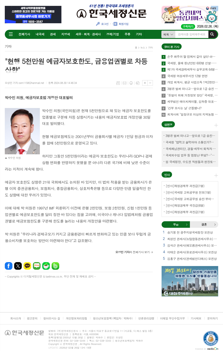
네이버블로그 (37, 266)
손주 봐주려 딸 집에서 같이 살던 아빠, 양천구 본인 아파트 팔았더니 (192, 57)
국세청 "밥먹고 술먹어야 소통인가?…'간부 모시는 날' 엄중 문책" (191, 142)
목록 (118, 83)
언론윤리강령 (146, 318)
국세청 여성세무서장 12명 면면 (187, 76)
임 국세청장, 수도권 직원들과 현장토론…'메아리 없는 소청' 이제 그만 (191, 162)
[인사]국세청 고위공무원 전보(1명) (188, 192)
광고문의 (32, 318)
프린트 (131, 83)
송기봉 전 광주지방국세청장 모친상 (190, 232)
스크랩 (137, 83)
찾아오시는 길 (51, 318)
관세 (53, 34)
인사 (166, 175)
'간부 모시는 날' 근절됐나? (184, 108)
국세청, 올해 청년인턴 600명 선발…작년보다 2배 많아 (192, 63)
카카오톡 (27, 266)
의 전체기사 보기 (132, 252)
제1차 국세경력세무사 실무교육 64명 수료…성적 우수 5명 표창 (192, 69)
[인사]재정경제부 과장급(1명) (185, 186)
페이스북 (8, 266)
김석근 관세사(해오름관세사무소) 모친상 (192, 245)
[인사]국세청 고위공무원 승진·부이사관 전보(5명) (191, 199)
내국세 (40, 34)
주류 (127, 34)
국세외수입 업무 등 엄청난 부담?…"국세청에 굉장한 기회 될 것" (191, 155)
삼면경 (168, 125)
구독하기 (188, 26)
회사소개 (15, 318)
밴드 (55, 266)
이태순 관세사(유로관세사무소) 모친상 (192, 252)
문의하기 (212, 318)
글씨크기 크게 (145, 83)
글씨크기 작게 (150, 83)
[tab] (176, 224)
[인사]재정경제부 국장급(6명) (185, 205)
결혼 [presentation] (204, 224)
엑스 (18, 266)
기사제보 (196, 318)
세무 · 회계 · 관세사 (88, 34)
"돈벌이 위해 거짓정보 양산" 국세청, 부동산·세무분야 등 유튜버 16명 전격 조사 (192, 95)
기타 (139, 34)
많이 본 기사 (171, 47)
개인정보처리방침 (76, 318)
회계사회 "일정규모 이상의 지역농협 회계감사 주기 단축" (192, 114)
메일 (124, 83)
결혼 (215, 224)
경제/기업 (112, 34)
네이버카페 (46, 266)
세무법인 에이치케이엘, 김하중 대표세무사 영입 (192, 102)
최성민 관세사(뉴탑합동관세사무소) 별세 (192, 239)
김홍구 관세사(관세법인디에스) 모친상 (192, 259)
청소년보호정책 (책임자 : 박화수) (112, 318)
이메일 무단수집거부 (172, 318)
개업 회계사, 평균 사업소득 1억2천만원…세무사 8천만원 (192, 82)
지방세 (65, 34)
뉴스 (142, 47)
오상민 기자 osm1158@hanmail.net (24, 83)
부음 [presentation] (175, 224)
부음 (186, 224)
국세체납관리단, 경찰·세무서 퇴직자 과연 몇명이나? (191, 148)
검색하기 (212, 34)
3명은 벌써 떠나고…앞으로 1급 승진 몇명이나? (192, 89)
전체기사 (24, 34)
